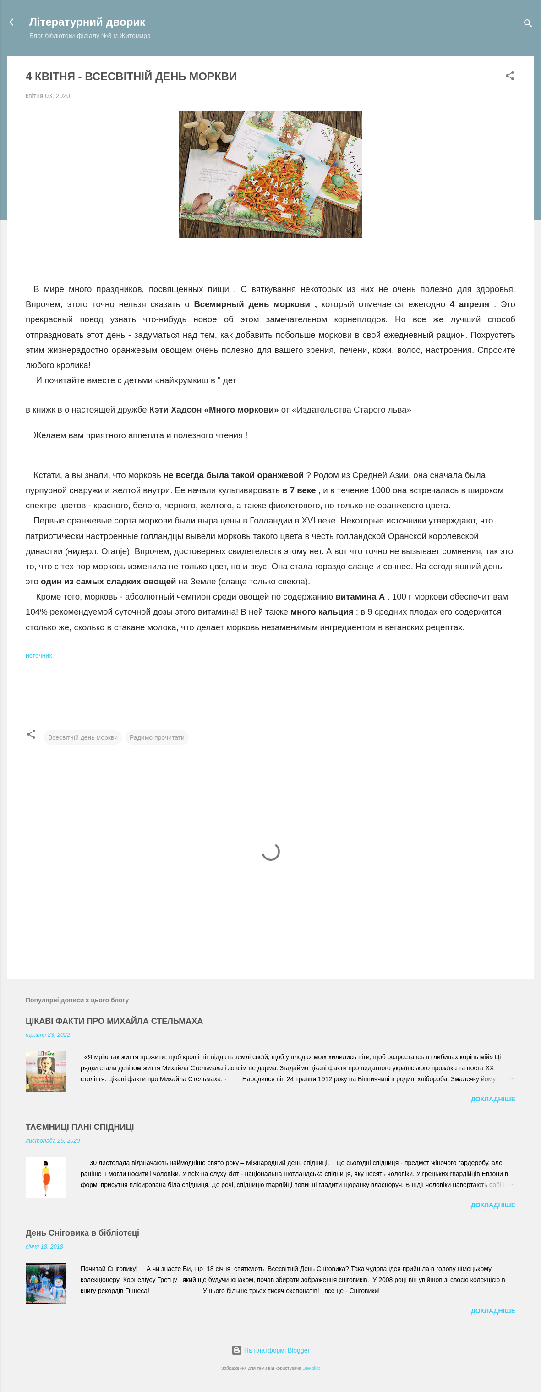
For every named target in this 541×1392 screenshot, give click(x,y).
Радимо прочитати (157, 737)
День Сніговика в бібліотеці (82, 1233)
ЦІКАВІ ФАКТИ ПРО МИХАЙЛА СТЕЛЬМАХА (114, 1021)
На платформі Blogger (270, 1350)
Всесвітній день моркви (83, 737)
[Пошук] (528, 25)
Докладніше (493, 1099)
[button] (509, 77)
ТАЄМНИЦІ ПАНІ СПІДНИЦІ (80, 1127)
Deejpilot (311, 1367)
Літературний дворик (87, 22)
